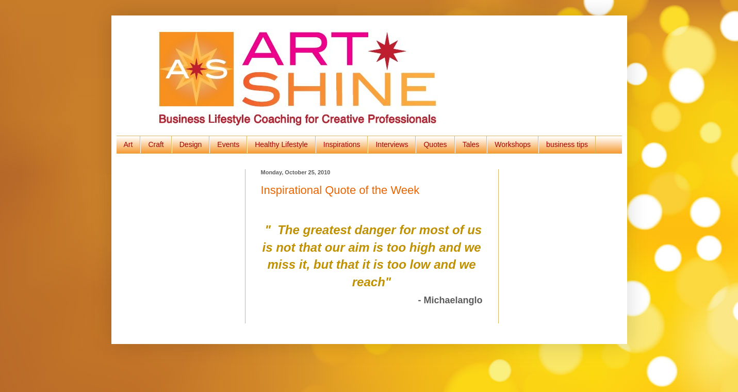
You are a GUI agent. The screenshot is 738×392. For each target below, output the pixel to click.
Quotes (435, 144)
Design (190, 144)
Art (128, 144)
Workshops (513, 144)
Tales (471, 144)
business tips (567, 144)
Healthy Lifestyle (281, 144)
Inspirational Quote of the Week (340, 190)
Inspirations (341, 144)
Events (228, 144)
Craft (155, 144)
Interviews (391, 144)
